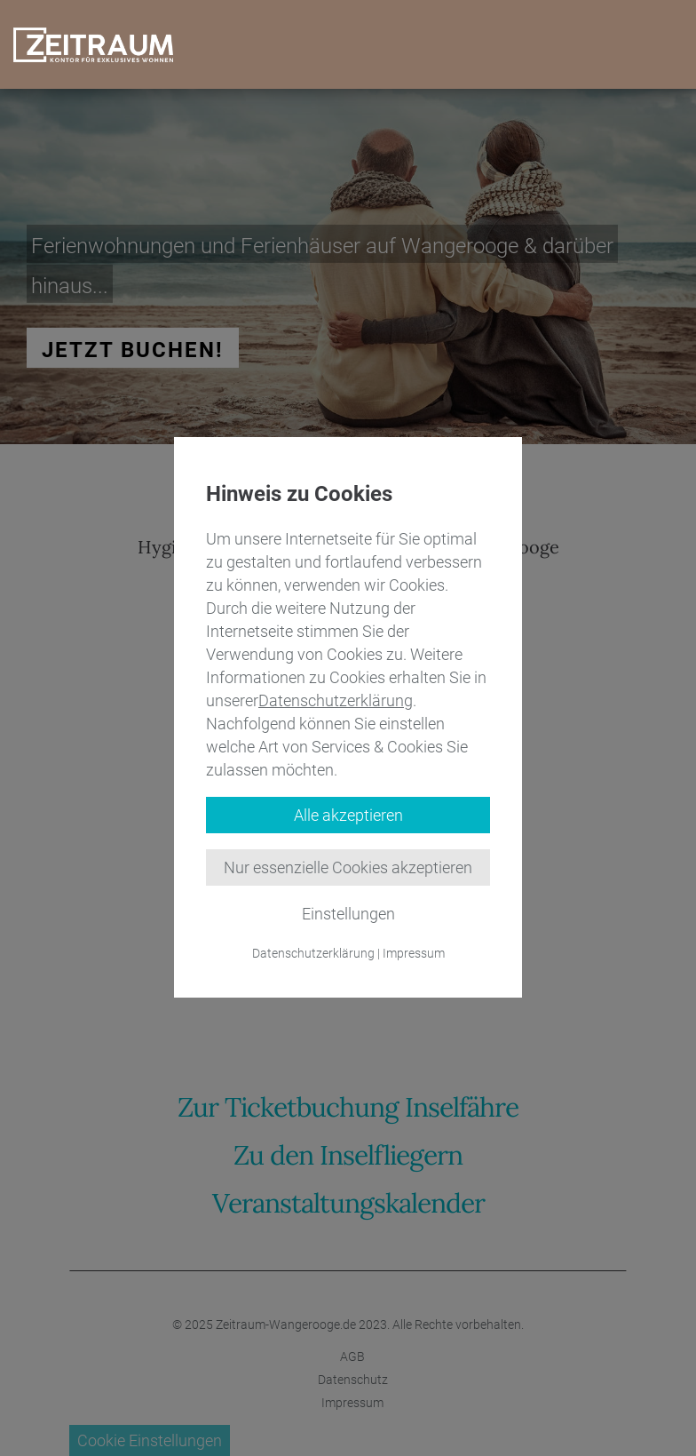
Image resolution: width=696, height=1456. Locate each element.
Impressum (414, 953)
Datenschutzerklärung (335, 700)
